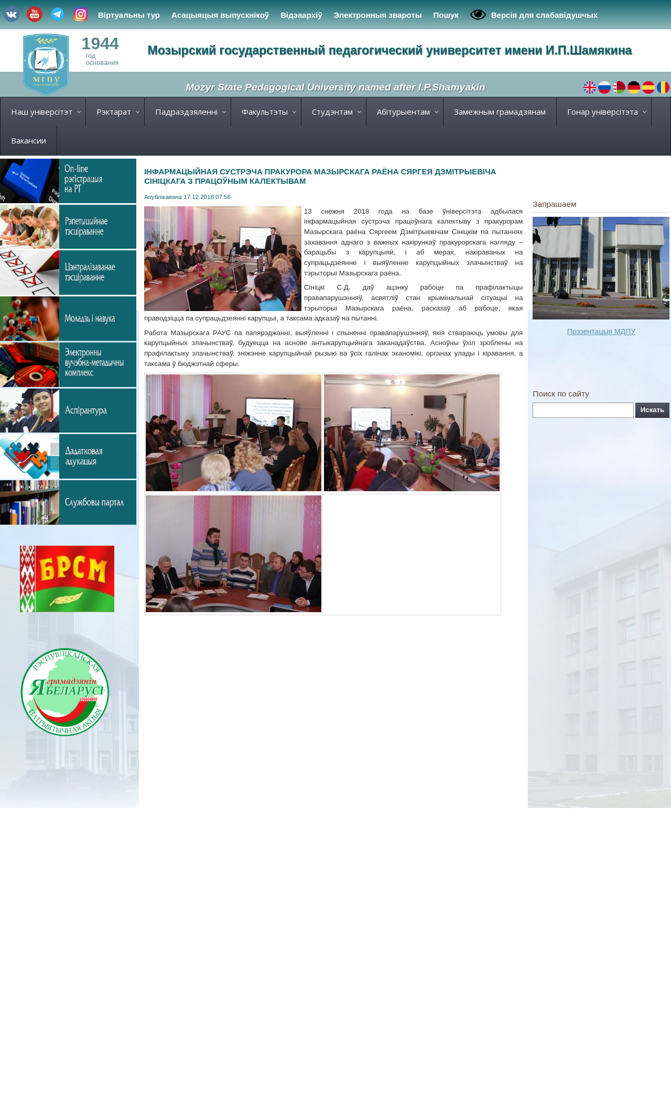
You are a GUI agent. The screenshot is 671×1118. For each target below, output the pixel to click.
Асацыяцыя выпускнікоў (220, 14)
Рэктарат (113, 111)
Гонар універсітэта (602, 111)
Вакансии (28, 140)
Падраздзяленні (186, 111)
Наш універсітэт (41, 111)
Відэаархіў (301, 14)
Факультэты (265, 111)
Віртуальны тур (129, 14)
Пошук (445, 14)
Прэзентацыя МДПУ (601, 331)
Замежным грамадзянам (500, 111)
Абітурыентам (403, 111)
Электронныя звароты (378, 14)
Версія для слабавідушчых (534, 15)
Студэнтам (332, 111)
